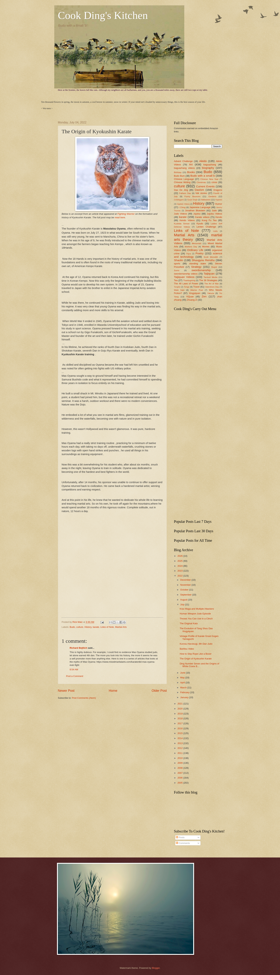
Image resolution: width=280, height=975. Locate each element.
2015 (180, 733)
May (182, 677)
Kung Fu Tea (209, 220)
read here (120, 217)
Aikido (203, 161)
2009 (180, 763)
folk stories (201, 193)
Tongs (186, 287)
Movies (205, 246)
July (182, 604)
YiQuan (190, 296)
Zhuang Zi (192, 299)
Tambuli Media (211, 277)
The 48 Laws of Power (186, 283)
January (184, 697)
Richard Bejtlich (78, 648)
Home (113, 690)
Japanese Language (200, 207)
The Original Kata (189, 623)
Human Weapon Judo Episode (195, 613)
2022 (180, 575)
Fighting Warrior (126, 214)
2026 (180, 556)
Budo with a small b (202, 175)
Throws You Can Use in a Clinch (196, 618)
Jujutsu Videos (214, 213)
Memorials (196, 243)
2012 (180, 748)
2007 (180, 773)
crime (214, 182)
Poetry (200, 253)
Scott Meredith (211, 257)
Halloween (206, 200)
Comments (183, 843)
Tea (176, 280)
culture (79, 627)
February (185, 692)
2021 (180, 703)
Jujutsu (197, 213)
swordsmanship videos (186, 273)
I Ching (182, 207)
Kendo (219, 217)
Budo (72, 627)
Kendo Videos (187, 220)
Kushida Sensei (181, 224)
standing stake (197, 263)
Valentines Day (212, 287)
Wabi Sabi (179, 290)
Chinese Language (184, 179)
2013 (180, 743)
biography (208, 167)
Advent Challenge (183, 161)
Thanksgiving (189, 280)
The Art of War (211, 284)
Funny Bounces (192, 196)
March (183, 687)
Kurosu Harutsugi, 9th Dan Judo (196, 643)
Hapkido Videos (183, 204)
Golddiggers (179, 200)
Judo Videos (180, 213)
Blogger (156, 968)
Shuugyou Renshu (203, 260)
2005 (180, 782)
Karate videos (202, 217)
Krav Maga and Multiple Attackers (197, 608)
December (185, 579)
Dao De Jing (181, 190)
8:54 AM (74, 669)
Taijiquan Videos (184, 276)
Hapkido (218, 200)
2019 (180, 713)
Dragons (217, 190)
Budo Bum (179, 175)
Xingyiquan (194, 293)
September (186, 594)
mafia (215, 231)
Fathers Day (185, 193)
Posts (180, 837)
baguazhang (209, 164)
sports (177, 263)
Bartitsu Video (187, 648)
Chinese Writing (182, 182)
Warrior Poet (196, 290)
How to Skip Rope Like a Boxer (195, 653)
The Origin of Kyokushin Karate (196, 658)
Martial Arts (121, 627)
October (184, 589)
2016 (180, 728)
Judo (214, 210)
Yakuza (210, 293)
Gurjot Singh (192, 200)
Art (191, 164)
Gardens (212, 196)
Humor (218, 204)
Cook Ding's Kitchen (103, 15)
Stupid (214, 267)
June (183, 672)
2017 (180, 723)
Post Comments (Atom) (84, 698)
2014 (180, 738)
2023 (180, 570)
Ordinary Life (195, 249)
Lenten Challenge (206, 226)
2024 (180, 566)
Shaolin (178, 260)
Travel (196, 286)
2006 (180, 777)
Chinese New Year (209, 179)
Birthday (177, 172)
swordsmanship (201, 270)
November (185, 584)
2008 (180, 768)
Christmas (201, 182)
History (87, 627)
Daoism (199, 189)
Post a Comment (74, 676)
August (184, 599)
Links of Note (107, 627)
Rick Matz (77, 622)
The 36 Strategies (208, 280)
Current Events (205, 186)
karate (96, 627)
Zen (204, 296)
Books (191, 172)
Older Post (159, 690)
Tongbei (177, 287)
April (182, 682)
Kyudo (200, 223)
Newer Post (66, 690)
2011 (180, 753)
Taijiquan (209, 273)
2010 (180, 758)
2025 (180, 561)
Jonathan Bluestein (195, 210)
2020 (180, 708)
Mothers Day (191, 247)
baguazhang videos (184, 168)
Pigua (188, 254)
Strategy (196, 266)
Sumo (176, 270)
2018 (180, 718)
